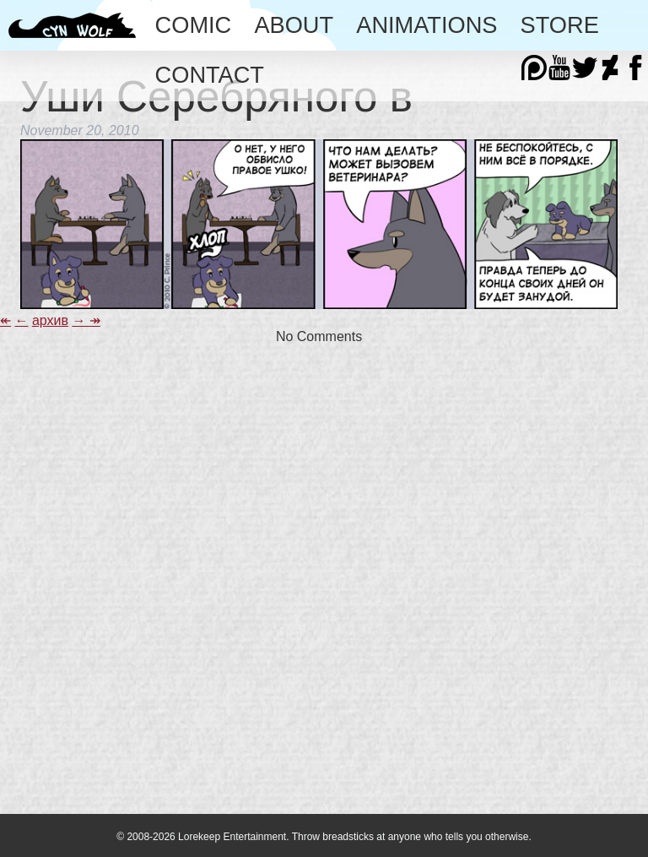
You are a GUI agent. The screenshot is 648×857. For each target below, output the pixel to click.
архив (50, 320)
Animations (426, 25)
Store (560, 25)
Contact (209, 75)
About (293, 25)
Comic (193, 25)
